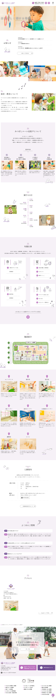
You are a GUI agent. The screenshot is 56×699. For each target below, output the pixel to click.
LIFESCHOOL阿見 (45, 694)
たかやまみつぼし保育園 (46, 691)
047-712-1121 (26, 497)
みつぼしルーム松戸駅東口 (29, 685)
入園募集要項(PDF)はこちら (28, 506)
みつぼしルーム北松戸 (28, 687)
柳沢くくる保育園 (9, 689)
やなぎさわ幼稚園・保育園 (11, 685)
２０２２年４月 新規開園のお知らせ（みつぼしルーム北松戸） (30, 48)
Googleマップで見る (45, 613)
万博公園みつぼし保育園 (46, 689)
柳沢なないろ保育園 (9, 687)
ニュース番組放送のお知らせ (23, 43)
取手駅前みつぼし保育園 (46, 692)
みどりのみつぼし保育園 (46, 685)
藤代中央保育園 (45, 687)
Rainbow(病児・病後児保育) (11, 692)
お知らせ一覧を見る (25, 53)
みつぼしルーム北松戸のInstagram (8, 672)
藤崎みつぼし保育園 (28, 689)
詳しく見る (28, 649)
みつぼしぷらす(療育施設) (11, 691)
